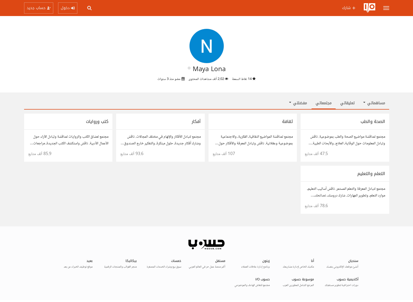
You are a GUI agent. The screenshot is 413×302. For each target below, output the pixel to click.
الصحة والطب (373, 121)
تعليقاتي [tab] (347, 103)
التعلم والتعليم (371, 173)
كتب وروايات (97, 121)
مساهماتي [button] (374, 103)
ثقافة (287, 121)
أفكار (196, 121)
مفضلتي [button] (298, 103)
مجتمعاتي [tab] (324, 103)
